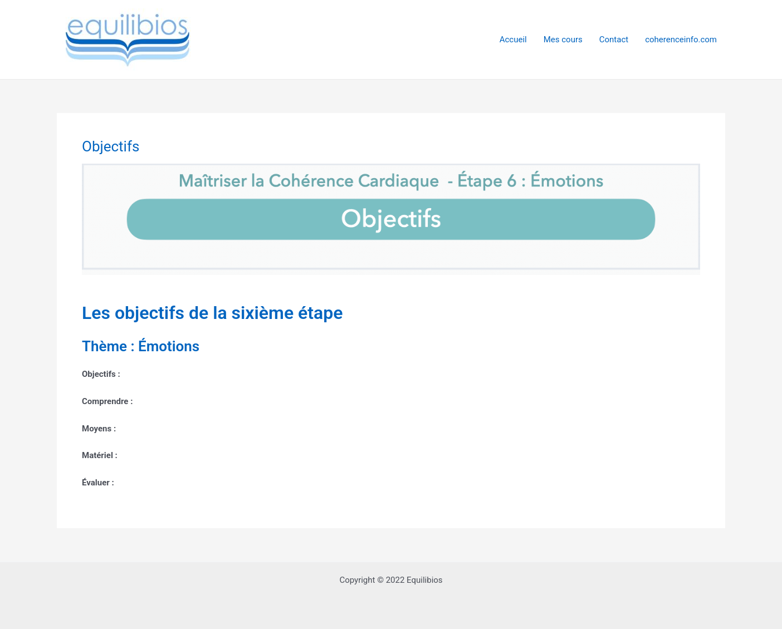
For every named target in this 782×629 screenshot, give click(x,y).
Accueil (513, 40)
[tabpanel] (391, 327)
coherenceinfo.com (681, 40)
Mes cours (563, 40)
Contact (613, 40)
